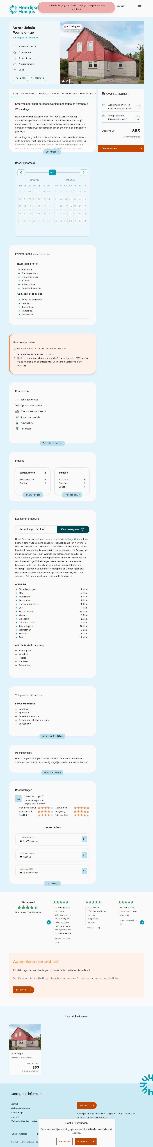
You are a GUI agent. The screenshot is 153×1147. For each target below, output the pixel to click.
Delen (20, 78)
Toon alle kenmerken (52, 443)
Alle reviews (52, 883)
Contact (84, 6)
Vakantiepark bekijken (52, 736)
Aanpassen (64, 1141)
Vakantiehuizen (69, 6)
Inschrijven (21, 990)
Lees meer (51, 152)
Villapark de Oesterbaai (27, 38)
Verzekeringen (17, 1113)
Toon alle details (32, 495)
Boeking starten (109, 148)
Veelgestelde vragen (20, 1108)
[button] (21, 172)
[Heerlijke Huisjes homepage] (23, 9)
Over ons (15, 1117)
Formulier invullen (52, 772)
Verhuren (84, 1105)
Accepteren (82, 1141)
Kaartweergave (73, 529)
